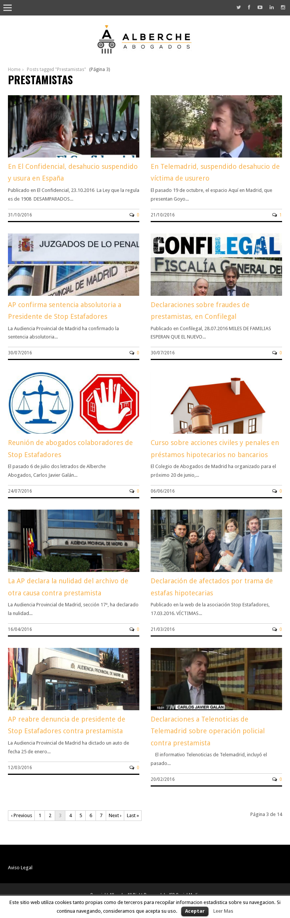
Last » (133, 815)
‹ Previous (21, 815)
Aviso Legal (20, 867)
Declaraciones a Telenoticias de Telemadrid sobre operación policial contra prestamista (208, 731)
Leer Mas (223, 911)
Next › (115, 815)
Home (14, 69)
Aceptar (195, 911)
